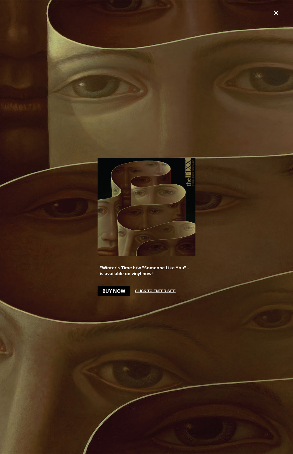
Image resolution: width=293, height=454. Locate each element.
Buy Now (114, 291)
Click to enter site (155, 291)
